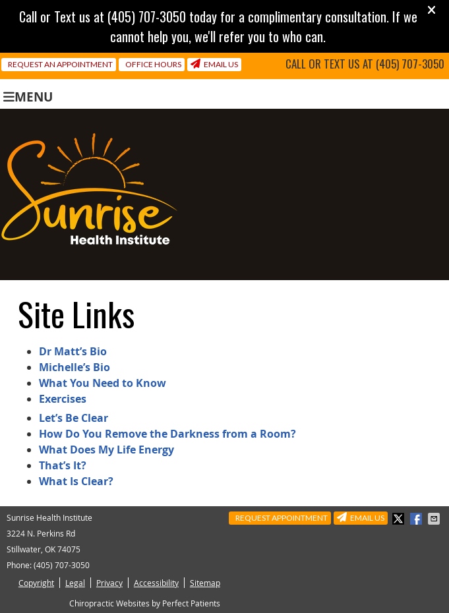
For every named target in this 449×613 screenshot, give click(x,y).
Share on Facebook (417, 519)
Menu (28, 96)
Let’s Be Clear (73, 418)
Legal (75, 582)
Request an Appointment (60, 64)
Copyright (36, 582)
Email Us (214, 64)
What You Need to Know (102, 383)
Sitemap (205, 582)
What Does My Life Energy (106, 449)
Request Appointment (281, 518)
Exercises (62, 399)
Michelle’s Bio (74, 367)
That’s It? (62, 465)
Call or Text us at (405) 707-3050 (364, 64)
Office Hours (153, 64)
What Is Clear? (76, 481)
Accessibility (156, 582)
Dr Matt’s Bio (73, 351)
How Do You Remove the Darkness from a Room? (167, 433)
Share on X (399, 519)
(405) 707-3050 (62, 565)
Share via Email (435, 519)
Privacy (109, 582)
